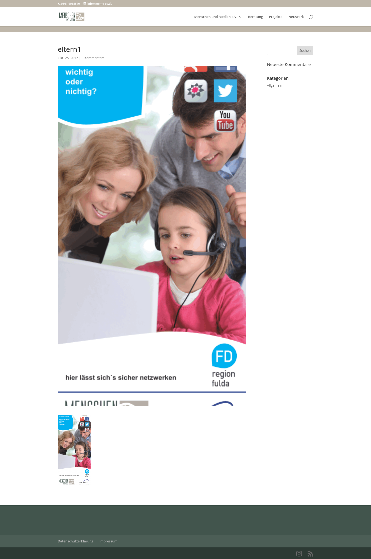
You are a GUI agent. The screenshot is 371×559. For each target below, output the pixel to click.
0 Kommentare (93, 58)
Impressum (108, 541)
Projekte (276, 17)
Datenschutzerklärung (75, 541)
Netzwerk (296, 17)
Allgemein (274, 85)
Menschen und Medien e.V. (215, 17)
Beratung (255, 17)
